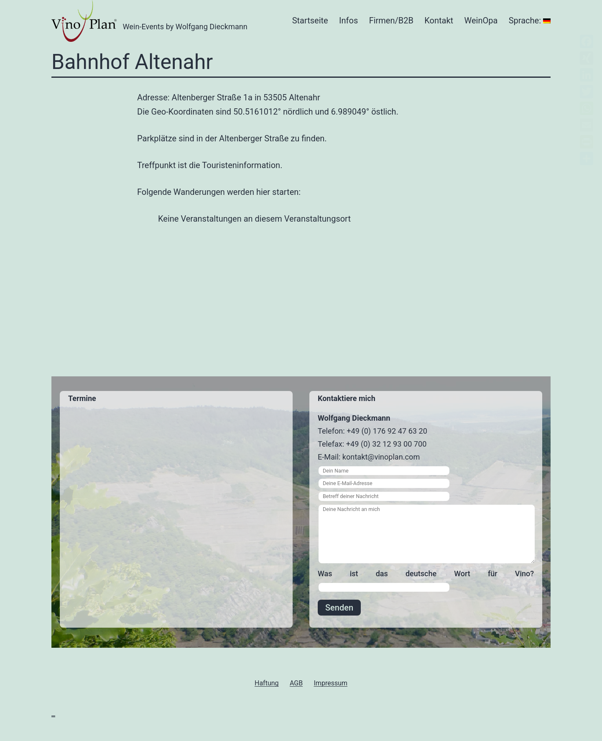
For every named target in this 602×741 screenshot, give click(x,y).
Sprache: (530, 20)
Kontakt (438, 20)
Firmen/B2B (391, 20)
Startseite (310, 20)
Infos (348, 20)
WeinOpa (481, 20)
